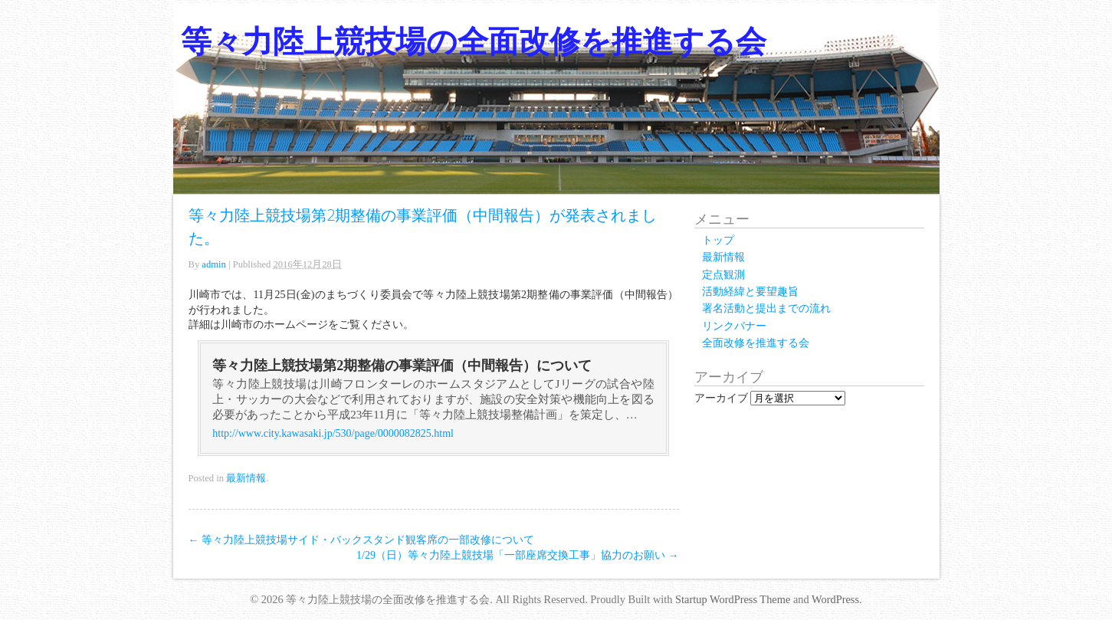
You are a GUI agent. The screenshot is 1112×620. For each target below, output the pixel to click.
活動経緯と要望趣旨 (750, 291)
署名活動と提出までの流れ (766, 308)
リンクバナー (734, 326)
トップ (718, 240)
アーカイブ (721, 398)
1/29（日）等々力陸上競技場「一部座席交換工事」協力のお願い (517, 555)
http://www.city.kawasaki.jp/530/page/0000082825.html (333, 433)
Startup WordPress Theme (732, 599)
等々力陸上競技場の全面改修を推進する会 (473, 41)
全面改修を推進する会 (755, 343)
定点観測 (723, 274)
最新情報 (246, 478)
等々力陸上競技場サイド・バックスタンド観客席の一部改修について (362, 540)
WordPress (835, 599)
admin (213, 264)
